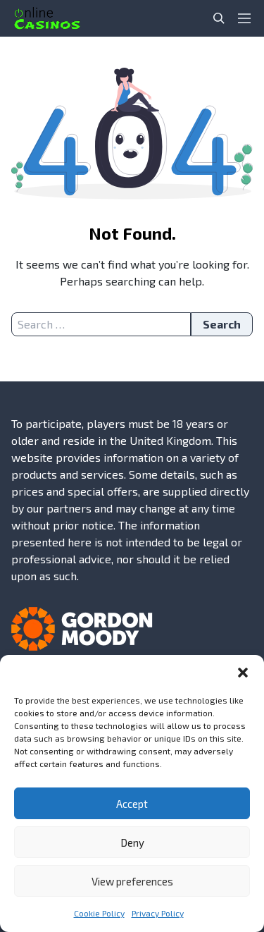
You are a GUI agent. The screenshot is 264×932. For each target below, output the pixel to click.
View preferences (132, 881)
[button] (243, 673)
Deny (132, 842)
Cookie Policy (99, 913)
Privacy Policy (158, 913)
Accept (132, 803)
